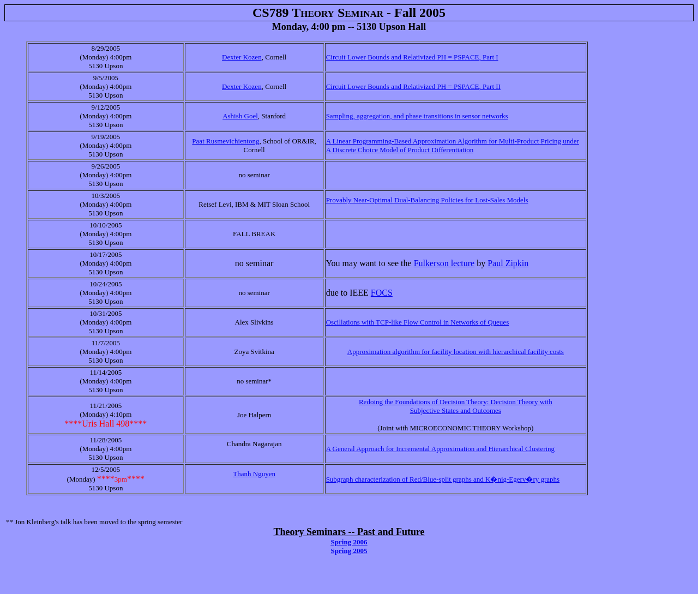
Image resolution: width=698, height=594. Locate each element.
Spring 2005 (349, 551)
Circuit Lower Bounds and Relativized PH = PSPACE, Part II (413, 86)
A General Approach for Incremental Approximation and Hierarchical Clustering (440, 449)
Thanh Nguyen (254, 474)
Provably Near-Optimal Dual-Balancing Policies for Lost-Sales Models (427, 200)
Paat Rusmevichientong (225, 141)
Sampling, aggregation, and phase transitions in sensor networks (417, 116)
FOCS (382, 292)
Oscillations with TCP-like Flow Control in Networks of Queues (417, 322)
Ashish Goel (240, 116)
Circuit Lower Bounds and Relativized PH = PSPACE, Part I (412, 57)
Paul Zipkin (508, 263)
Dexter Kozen (242, 57)
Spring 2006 (349, 542)
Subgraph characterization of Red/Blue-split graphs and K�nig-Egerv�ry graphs (443, 479)
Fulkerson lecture (444, 263)
